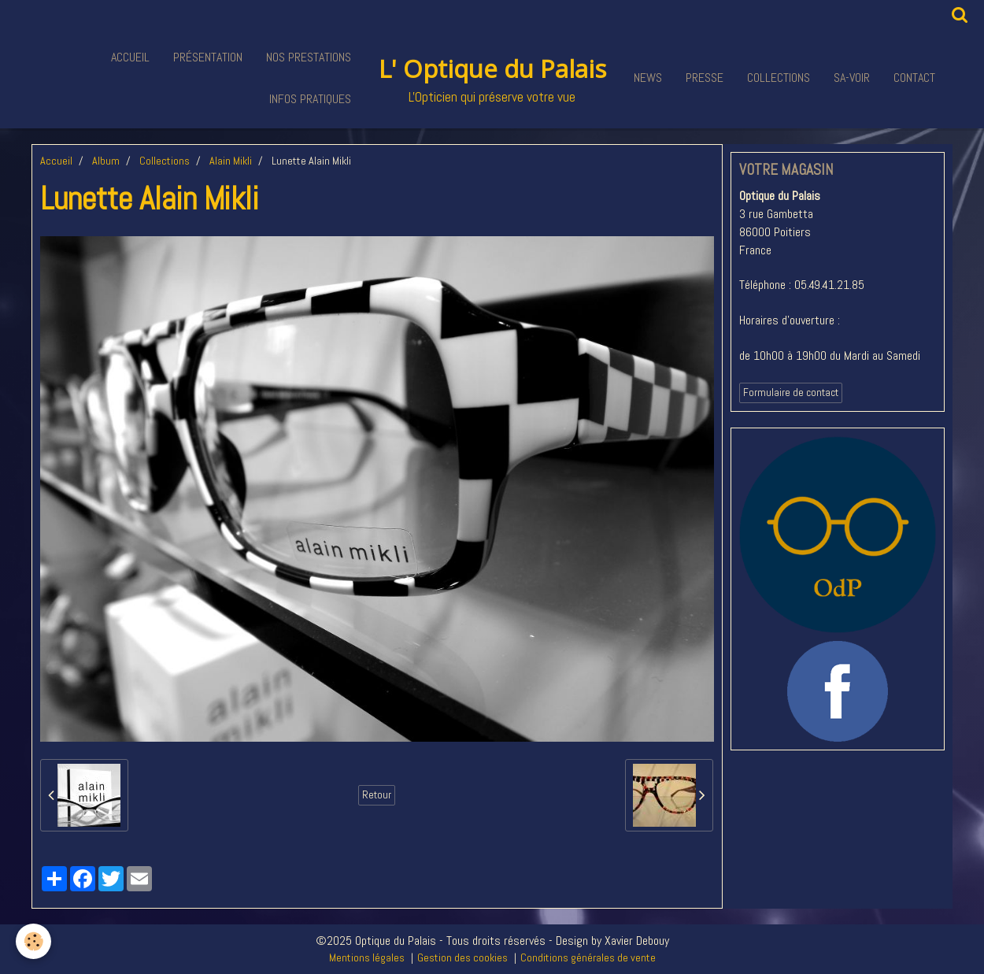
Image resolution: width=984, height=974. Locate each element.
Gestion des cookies (462, 957)
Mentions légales (367, 957)
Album (106, 161)
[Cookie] (33, 941)
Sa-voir (852, 77)
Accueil (130, 57)
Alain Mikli (230, 161)
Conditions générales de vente (588, 957)
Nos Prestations (308, 57)
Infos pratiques (310, 99)
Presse (704, 77)
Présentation (207, 57)
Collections (778, 77)
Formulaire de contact (790, 392)
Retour (376, 795)
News (648, 77)
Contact (914, 77)
